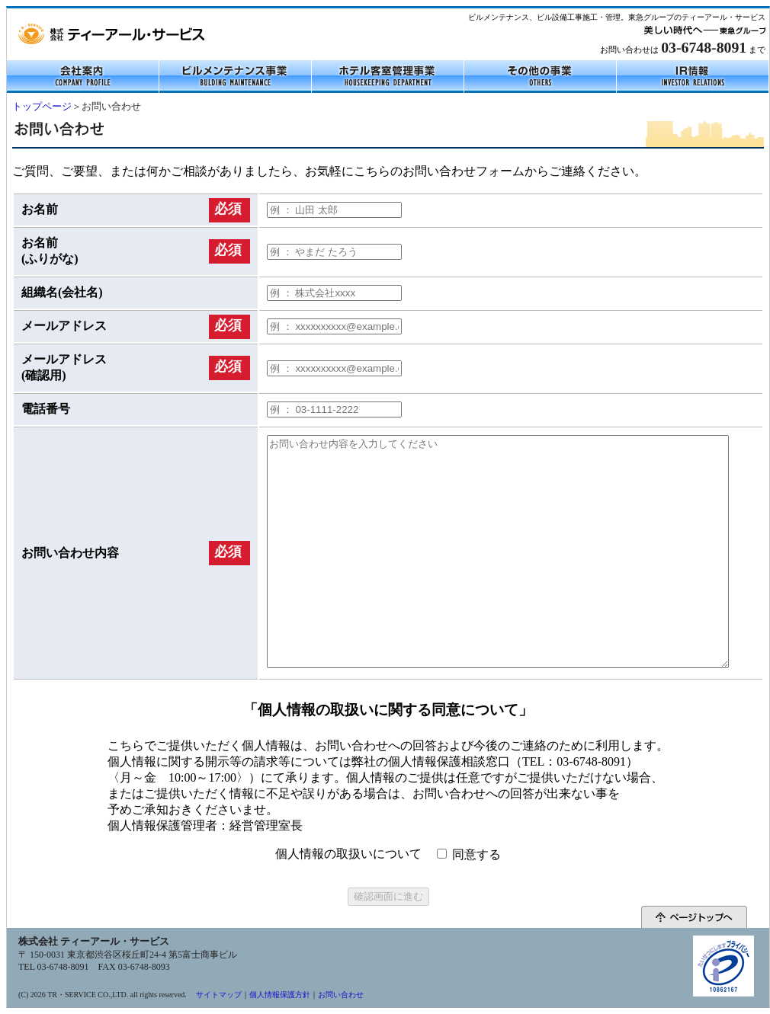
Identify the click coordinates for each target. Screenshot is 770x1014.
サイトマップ (219, 994)
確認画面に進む (388, 896)
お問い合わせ (341, 994)
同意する (476, 854)
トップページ (42, 106)
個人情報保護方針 (279, 994)
